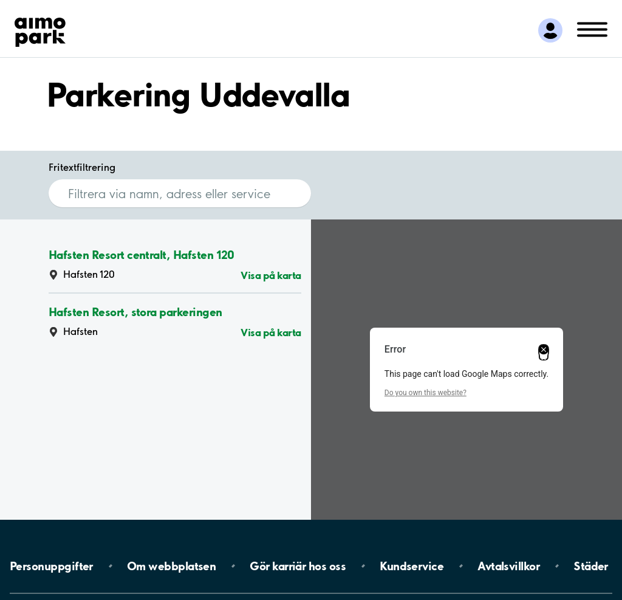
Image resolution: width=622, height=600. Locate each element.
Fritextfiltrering (82, 167)
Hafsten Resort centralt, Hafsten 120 (141, 254)
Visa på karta (271, 275)
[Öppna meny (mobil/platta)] (592, 28)
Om (171, 566)
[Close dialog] (544, 349)
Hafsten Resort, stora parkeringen (135, 312)
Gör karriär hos (298, 566)
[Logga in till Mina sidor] (550, 30)
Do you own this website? (425, 392)
